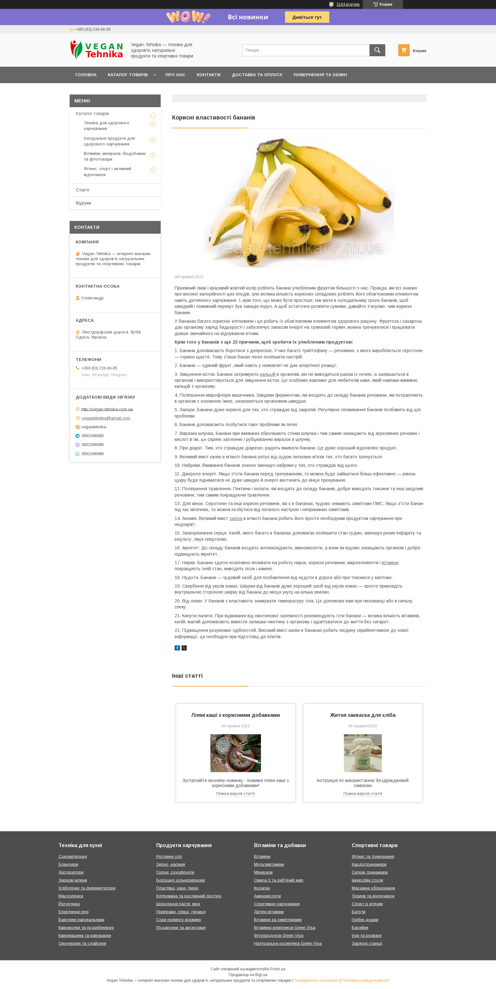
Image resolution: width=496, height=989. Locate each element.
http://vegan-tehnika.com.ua (107, 408)
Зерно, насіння (170, 864)
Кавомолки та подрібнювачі (86, 927)
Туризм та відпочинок (373, 896)
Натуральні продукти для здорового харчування (109, 141)
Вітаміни (262, 856)
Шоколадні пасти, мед (178, 903)
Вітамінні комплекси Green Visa (284, 927)
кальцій (268, 374)
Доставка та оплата (257, 74)
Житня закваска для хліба (362, 715)
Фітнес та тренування (373, 856)
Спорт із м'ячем (367, 903)
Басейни (360, 927)
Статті (82, 189)
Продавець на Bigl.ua (248, 975)
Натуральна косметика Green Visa (288, 943)
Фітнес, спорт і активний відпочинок (107, 171)
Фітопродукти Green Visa (278, 935)
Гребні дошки (365, 919)
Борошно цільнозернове (180, 880)
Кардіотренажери (369, 864)
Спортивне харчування (277, 903)
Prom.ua (277, 969)
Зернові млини (73, 880)
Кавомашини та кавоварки (85, 935)
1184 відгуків (348, 4)
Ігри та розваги (366, 935)
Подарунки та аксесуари (181, 927)
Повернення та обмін (320, 74)
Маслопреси (71, 896)
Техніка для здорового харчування (106, 125)
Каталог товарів (128, 74)
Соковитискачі (73, 856)
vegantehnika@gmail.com (106, 418)
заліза (235, 518)
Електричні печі (74, 911)
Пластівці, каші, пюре (177, 888)
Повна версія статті (235, 793)
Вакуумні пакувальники (81, 919)
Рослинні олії (169, 856)
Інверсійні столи (367, 880)
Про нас (175, 74)
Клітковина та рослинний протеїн (188, 896)
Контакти (208, 74)
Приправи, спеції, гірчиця (181, 911)
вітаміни (390, 562)
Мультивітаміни (269, 864)
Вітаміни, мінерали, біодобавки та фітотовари (115, 156)
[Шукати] (377, 50)
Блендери (68, 864)
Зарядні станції (367, 943)
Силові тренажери (370, 872)
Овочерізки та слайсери (82, 943)
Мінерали (263, 872)
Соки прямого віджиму (178, 919)
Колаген (262, 888)
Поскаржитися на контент (316, 980)
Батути (358, 911)
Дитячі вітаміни (269, 911)
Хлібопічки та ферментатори (87, 888)
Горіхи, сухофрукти (175, 872)
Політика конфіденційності (366, 980)
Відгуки (83, 202)
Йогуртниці (69, 903)
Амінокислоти (267, 896)
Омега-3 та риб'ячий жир (278, 880)
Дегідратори (71, 872)
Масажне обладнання (373, 888)
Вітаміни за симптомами (278, 919)
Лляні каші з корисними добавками (235, 715)
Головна (85, 74)
